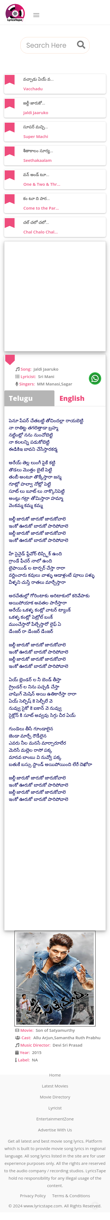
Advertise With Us (55, 1129)
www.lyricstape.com (42, 1205)
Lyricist (55, 1108)
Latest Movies (55, 1086)
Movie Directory (55, 1097)
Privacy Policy (33, 1195)
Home (55, 1075)
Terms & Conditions (71, 1195)
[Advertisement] (55, 296)
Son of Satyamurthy (55, 1030)
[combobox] (48, 45)
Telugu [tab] (21, 398)
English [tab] (72, 398)
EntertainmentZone (55, 1119)
